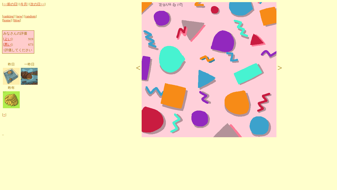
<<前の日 (10, 4)
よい (7, 39)
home (7, 20)
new (19, 16)
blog (17, 20)
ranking (8, 16)
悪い (7, 44)
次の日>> (37, 4)
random (30, 16)
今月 (23, 4)
